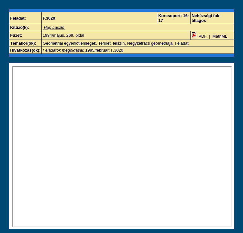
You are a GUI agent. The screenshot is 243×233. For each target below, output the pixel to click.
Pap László (54, 27)
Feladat (182, 43)
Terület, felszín (111, 43)
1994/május (53, 35)
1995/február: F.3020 (104, 50)
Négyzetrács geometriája (150, 43)
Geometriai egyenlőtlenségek (69, 43)
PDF (200, 36)
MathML (219, 36)
